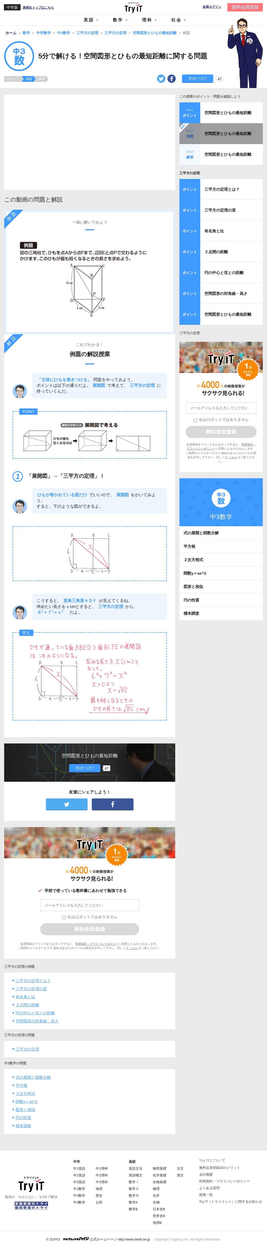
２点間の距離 (27, 1005)
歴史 (99, 1196)
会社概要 (206, 1174)
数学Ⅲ (134, 1196)
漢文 (180, 1175)
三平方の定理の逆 (31, 989)
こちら (133, 948)
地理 (99, 1189)
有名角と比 (25, 997)
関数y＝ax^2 (27, 1101)
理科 (147, 20)
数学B (133, 1209)
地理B (157, 1223)
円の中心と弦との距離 (35, 1013)
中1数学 (79, 1189)
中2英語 (79, 1175)
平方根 (21, 1085)
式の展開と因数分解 (33, 1077)
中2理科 (102, 1175)
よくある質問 (209, 1188)
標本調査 (23, 1126)
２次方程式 (25, 1093)
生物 (156, 1202)
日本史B (159, 1209)
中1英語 (79, 1168)
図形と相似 (25, 1109)
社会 (176, 20)
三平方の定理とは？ (33, 980)
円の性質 (23, 1117)
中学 (76, 1162)
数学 (118, 20)
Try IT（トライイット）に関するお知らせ (230, 1201)
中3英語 (79, 1182)
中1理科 (102, 1168)
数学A (133, 1202)
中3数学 (79, 1202)
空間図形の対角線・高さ (37, 1021)
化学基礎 (159, 1175)
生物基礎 (159, 1182)
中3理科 (102, 1182)
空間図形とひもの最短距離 (227, 112)
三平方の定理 (27, 1049)
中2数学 (79, 1196)
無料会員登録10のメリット (219, 1168)
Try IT (133, 7)
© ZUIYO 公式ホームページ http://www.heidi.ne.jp (98, 1239)
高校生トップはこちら (38, 7)
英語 (89, 20)
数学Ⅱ (134, 1189)
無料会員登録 (245, 7)
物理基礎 (159, 1168)
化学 (156, 1196)
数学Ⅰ (134, 1182)
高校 (132, 1162)
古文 (180, 1168)
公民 (99, 1202)
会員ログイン (212, 7)
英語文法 (135, 1168)
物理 (156, 1189)
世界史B (159, 1216)
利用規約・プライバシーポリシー (96, 943)
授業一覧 (206, 1195)
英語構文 (135, 1175)
